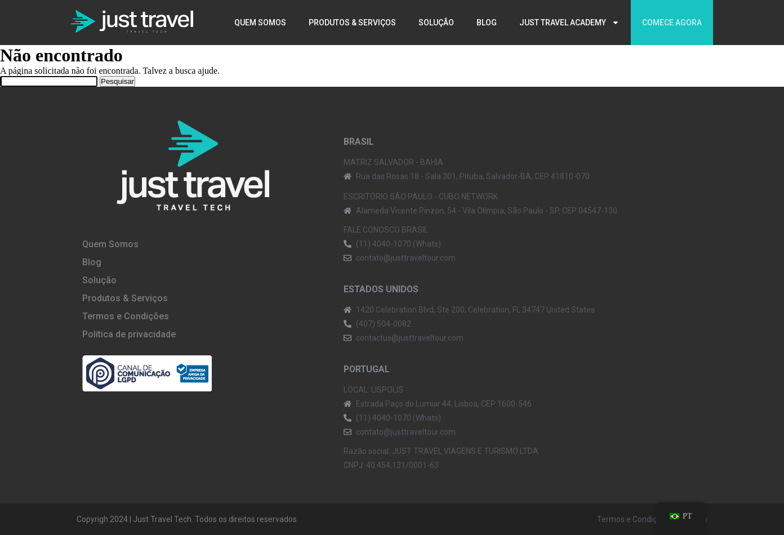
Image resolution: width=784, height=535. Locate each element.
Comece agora (672, 22)
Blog (486, 22)
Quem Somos (260, 22)
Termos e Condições (125, 316)
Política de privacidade (129, 334)
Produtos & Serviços (352, 22)
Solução (436, 22)
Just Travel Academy (569, 22)
